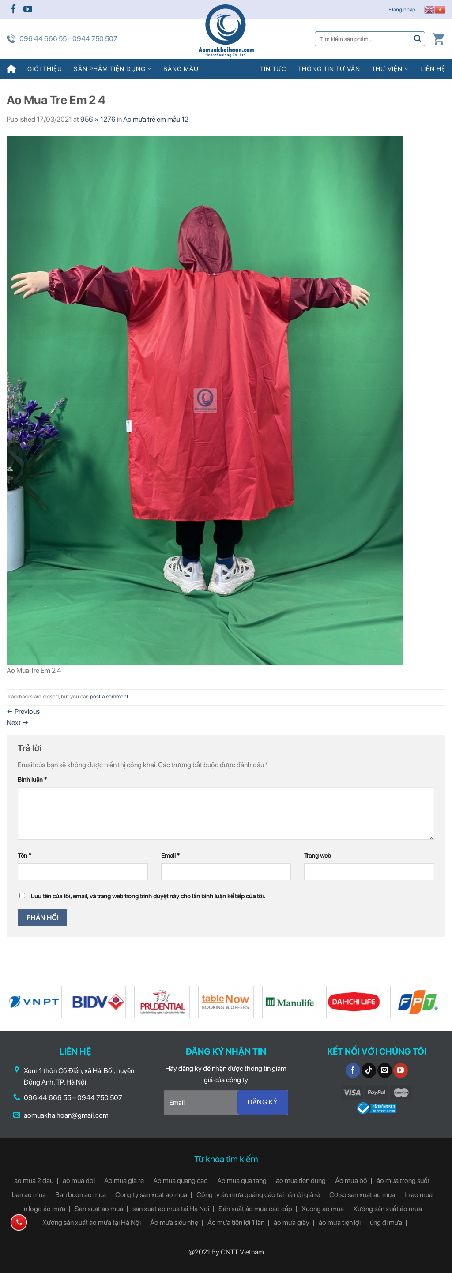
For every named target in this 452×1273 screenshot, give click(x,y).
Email (170, 855)
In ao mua (418, 1194)
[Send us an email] (384, 1070)
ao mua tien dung (301, 1180)
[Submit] (418, 38)
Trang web (317, 855)
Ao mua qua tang (242, 1180)
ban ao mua (29, 1194)
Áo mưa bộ (351, 1180)
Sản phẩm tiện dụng (113, 68)
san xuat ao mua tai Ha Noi (170, 1209)
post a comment (109, 696)
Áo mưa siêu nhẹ (174, 1222)
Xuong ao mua (322, 1209)
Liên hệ (432, 68)
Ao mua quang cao (180, 1180)
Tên (24, 855)
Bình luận (32, 779)
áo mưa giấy (291, 1222)
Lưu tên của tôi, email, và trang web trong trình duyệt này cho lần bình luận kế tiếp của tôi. (148, 896)
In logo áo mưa (43, 1209)
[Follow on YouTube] (27, 10)
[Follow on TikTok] (369, 1070)
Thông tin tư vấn (329, 68)
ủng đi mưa (386, 1222)
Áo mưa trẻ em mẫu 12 (155, 119)
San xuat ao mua (99, 1209)
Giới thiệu (44, 68)
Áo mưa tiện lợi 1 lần (235, 1222)
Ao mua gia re (124, 1180)
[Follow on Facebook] (13, 10)
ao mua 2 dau (33, 1180)
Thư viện (390, 68)
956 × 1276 (98, 119)
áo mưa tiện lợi (340, 1222)
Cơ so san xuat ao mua (362, 1194)
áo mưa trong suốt (403, 1180)
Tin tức (273, 68)
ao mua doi (79, 1180)
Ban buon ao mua (80, 1194)
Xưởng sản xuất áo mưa (387, 1209)
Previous (23, 711)
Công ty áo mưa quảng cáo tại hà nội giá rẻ (258, 1194)
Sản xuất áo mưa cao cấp (255, 1209)
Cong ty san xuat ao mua (151, 1194)
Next (18, 722)
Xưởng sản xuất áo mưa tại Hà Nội (91, 1222)
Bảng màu (181, 68)
